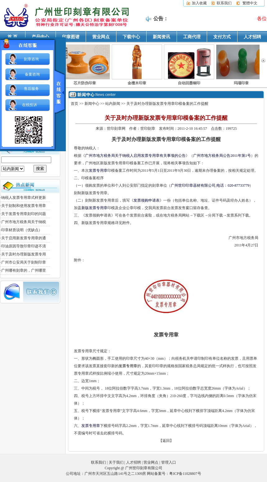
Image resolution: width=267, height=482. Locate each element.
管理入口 (168, 462)
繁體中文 (249, 3)
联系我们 (224, 3)
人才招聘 (252, 37)
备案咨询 (32, 74)
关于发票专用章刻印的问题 (23, 214)
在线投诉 (29, 105)
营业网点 (101, 37)
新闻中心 (91, 103)
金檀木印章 (137, 83)
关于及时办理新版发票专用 (23, 254)
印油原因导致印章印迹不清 (23, 246)
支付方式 (222, 37)
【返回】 (166, 440)
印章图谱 (70, 37)
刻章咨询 (31, 59)
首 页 (12, 37)
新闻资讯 (161, 37)
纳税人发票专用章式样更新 (23, 197)
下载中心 (131, 37)
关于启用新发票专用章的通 (23, 238)
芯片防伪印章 (85, 83)
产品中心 (40, 37)
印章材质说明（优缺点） (21, 230)
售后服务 (31, 89)
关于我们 (116, 462)
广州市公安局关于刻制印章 (23, 262)
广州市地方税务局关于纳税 (23, 222)
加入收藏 (199, 3)
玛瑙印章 (241, 83)
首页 (74, 103)
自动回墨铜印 (189, 83)
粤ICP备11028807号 (185, 473)
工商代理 (192, 37)
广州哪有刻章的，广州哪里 (23, 270)
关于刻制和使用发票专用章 (23, 206)
